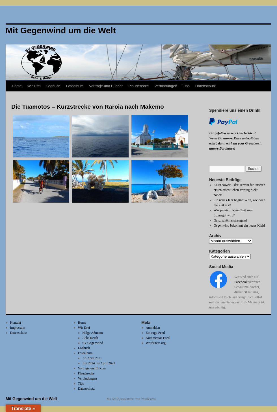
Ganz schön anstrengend (230, 220)
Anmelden (153, 328)
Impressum (17, 328)
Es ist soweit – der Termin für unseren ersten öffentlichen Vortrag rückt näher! (239, 190)
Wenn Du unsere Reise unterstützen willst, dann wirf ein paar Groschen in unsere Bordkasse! (235, 143)
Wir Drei (34, 86)
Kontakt (15, 323)
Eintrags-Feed (155, 333)
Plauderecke (138, 86)
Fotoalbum (74, 86)
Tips (186, 86)
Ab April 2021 (92, 358)
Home (17, 86)
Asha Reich (90, 338)
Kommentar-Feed (158, 338)
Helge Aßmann (92, 333)
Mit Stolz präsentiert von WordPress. (131, 399)
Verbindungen (165, 86)
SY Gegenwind (92, 343)
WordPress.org (156, 343)
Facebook (241, 282)
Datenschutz (205, 86)
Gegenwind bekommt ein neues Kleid (239, 225)
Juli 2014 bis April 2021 (98, 363)
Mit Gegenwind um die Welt (31, 398)
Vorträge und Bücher (106, 86)
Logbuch (53, 86)
